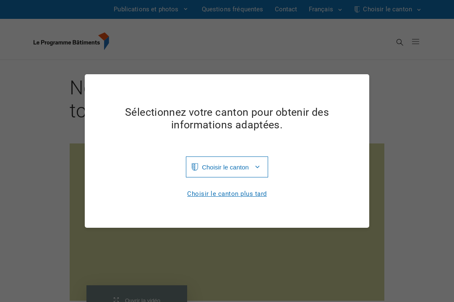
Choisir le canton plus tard (227, 194)
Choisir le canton (225, 167)
